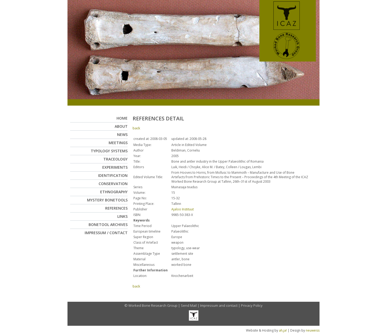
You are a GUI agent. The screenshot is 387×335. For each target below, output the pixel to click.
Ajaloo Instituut (182, 209)
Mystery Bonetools (107, 199)
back (136, 128)
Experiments (115, 167)
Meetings (118, 142)
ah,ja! (283, 330)
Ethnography (114, 191)
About (121, 126)
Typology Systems (109, 150)
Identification (113, 175)
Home (122, 118)
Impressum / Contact (106, 232)
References (116, 208)
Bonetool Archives (108, 224)
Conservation (113, 183)
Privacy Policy (252, 305)
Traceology (115, 159)
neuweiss (313, 330)
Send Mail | (190, 305)
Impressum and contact (219, 305)
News (122, 134)
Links (122, 216)
